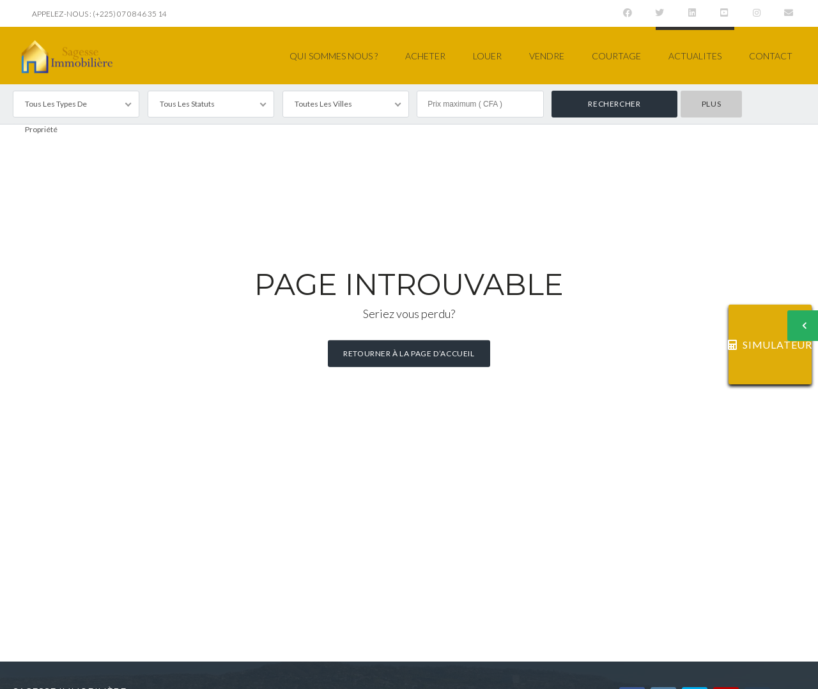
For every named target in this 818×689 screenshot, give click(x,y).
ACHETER (425, 55)
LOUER (487, 55)
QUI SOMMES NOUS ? (333, 55)
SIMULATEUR (770, 344)
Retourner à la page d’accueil (408, 353)
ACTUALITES (695, 55)
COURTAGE (616, 55)
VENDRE (546, 55)
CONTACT (770, 55)
